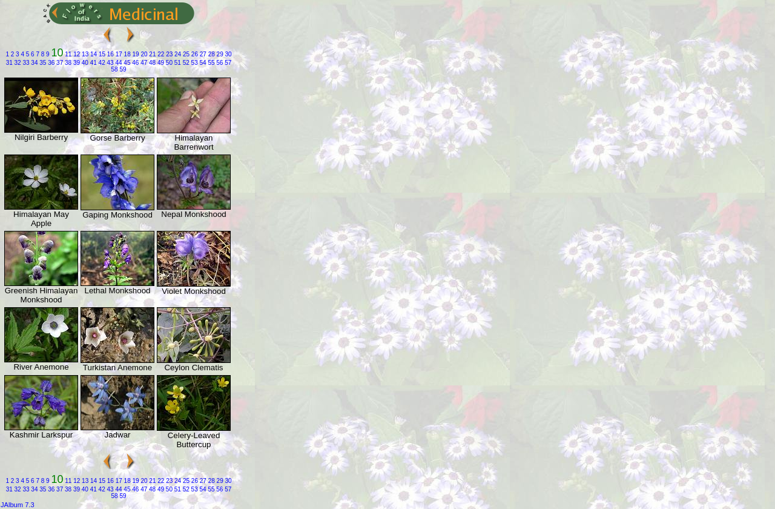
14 (92, 54)
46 (134, 62)
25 (185, 54)
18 (126, 54)
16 (109, 54)
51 (177, 62)
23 (168, 54)
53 (194, 62)
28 (210, 54)
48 (151, 62)
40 (84, 62)
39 (75, 62)
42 (101, 62)
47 (143, 62)
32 (17, 62)
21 (152, 54)
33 (25, 62)
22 (160, 54)
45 (126, 62)
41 (92, 62)
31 (9, 62)
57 (227, 62)
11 (68, 54)
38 (67, 62)
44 (118, 62)
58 (114, 69)
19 (135, 54)
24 (177, 54)
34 (34, 62)
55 (210, 62)
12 (75, 54)
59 (122, 69)
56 (219, 62)
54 (202, 62)
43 (109, 62)
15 (101, 54)
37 (58, 62)
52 (185, 62)
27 (202, 54)
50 (168, 62)
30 (227, 54)
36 (50, 62)
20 (143, 54)
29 (219, 54)
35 (42, 62)
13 (84, 54)
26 (194, 54)
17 (118, 54)
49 (160, 62)
